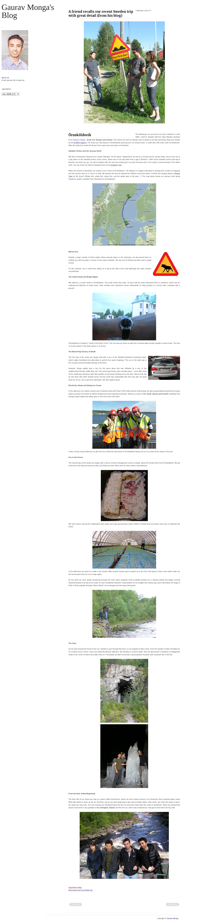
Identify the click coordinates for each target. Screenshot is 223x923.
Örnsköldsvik (79, 135)
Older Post (76, 904)
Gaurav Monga (172, 918)
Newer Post (172, 904)
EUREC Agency (80, 143)
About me (5, 78)
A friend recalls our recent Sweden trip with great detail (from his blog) (100, 14)
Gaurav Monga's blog (28, 11)
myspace (113, 165)
